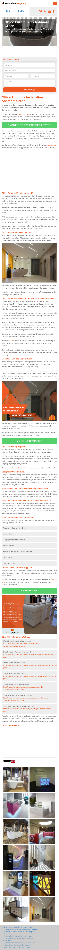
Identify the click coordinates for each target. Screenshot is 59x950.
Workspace (7, 934)
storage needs (23, 114)
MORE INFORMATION (29, 441)
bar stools (18, 468)
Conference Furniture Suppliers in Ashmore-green (20, 929)
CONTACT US (29, 590)
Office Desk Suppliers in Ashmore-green (19, 938)
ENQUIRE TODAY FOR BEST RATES (29, 125)
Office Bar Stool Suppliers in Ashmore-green (20, 943)
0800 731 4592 (16, 11)
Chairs (11, 341)
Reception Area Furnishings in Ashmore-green (19, 932)
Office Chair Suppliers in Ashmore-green (19, 936)
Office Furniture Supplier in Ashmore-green (18, 927)
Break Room (7, 940)
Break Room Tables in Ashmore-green (18, 945)
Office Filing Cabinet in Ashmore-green (16, 947)
